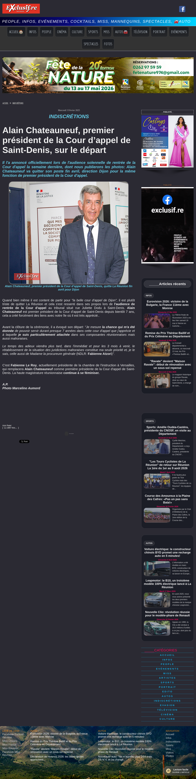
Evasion (167, 693)
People (46, 31)
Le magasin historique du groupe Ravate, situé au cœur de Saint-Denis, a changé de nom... (181, 380)
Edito (167, 682)
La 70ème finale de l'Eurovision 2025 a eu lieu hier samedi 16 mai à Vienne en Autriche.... (181, 320)
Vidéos (169, 733)
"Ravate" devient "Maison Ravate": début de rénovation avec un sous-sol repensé (167, 365)
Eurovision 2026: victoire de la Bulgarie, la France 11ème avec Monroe (167, 305)
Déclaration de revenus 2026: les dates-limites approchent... (57, 736)
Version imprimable (69, 433)
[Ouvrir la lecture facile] (177, 770)
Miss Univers (8, 723)
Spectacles (91, 44)
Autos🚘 (121, 31)
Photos (169, 736)
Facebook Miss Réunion (9, 733)
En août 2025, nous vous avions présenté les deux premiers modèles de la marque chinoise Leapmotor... (181, 599)
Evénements (179, 31)
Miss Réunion (8, 729)
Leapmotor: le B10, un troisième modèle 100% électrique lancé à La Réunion (167, 584)
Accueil (7, 103)
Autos (167, 686)
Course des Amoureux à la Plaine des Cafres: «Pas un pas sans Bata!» (167, 499)
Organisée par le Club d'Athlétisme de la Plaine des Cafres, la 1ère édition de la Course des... (181, 514)
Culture (77, 31)
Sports (93, 31)
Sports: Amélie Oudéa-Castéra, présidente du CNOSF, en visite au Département (167, 430)
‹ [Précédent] (1, 777)
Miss (106, 31)
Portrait (159, 31)
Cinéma (61, 31)
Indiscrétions (24, 103)
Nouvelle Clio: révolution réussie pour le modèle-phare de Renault (167, 613)
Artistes (167, 672)
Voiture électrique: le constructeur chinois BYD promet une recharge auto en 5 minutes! (167, 552)
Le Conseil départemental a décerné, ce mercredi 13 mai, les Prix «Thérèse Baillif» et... (181, 348)
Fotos (108, 44)
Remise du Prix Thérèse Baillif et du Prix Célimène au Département (167, 334)
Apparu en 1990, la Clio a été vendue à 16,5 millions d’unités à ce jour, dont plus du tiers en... (181, 627)
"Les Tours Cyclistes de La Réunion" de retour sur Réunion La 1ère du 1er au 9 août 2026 (167, 465)
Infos (32, 31)
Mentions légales (98, 765)
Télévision (140, 31)
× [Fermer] (2, 774)
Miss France (8, 726)
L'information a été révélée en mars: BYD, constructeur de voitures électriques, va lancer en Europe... (181, 568)
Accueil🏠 (16, 31)
